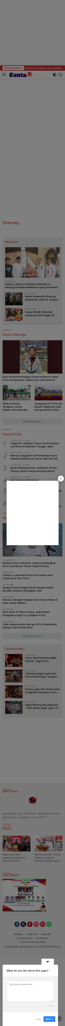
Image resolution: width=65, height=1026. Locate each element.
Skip (38, 1019)
